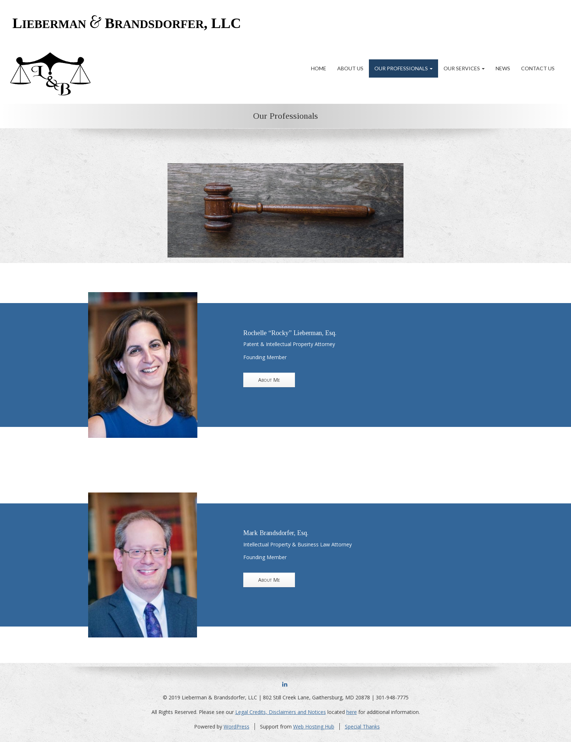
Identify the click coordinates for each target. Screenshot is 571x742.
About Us (350, 68)
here (351, 711)
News (503, 68)
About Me (269, 379)
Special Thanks (362, 726)
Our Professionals (403, 68)
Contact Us (538, 68)
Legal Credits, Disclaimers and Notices (280, 711)
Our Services (464, 68)
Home (318, 68)
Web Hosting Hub (313, 726)
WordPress (236, 726)
